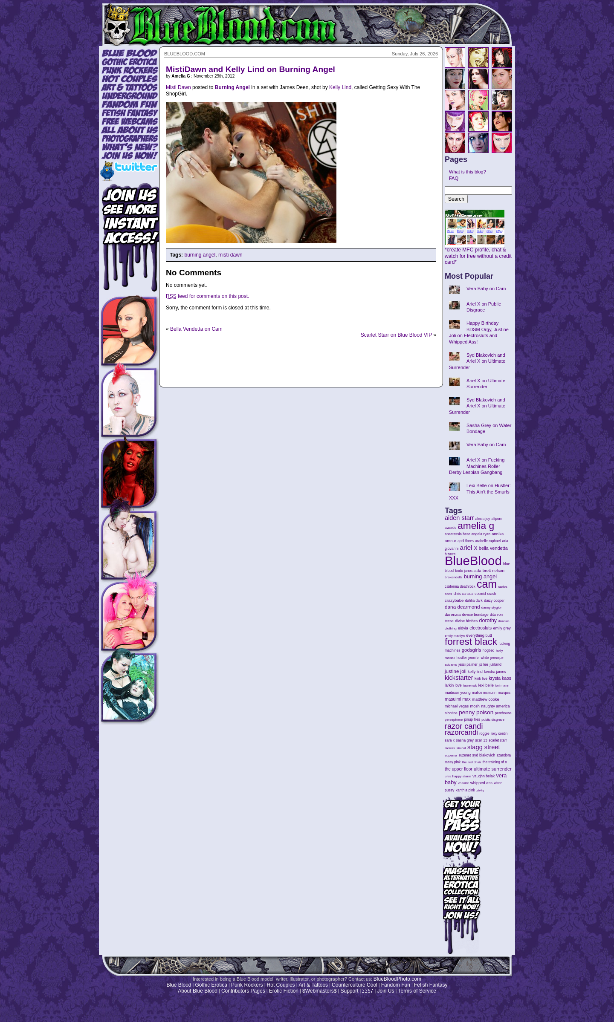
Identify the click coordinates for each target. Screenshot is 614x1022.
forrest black (471, 641)
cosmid (480, 594)
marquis (504, 693)
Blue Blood (178, 985)
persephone (454, 720)
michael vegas (457, 706)
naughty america (495, 706)
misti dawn (230, 255)
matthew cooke (485, 699)
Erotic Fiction (283, 991)
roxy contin (499, 734)
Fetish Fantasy (431, 985)
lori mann (502, 685)
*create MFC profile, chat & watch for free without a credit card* (478, 253)
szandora (504, 755)
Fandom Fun (395, 985)
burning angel (199, 255)
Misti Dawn (178, 87)
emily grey (502, 628)
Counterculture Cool (354, 985)
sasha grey (465, 740)
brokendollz (453, 577)
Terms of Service (417, 991)
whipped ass (481, 783)
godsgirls (471, 649)
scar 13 (481, 740)
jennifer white (478, 658)
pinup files (472, 720)
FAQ (453, 178)
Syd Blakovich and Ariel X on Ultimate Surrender (477, 361)
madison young (458, 692)
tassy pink (452, 762)
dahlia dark (474, 600)
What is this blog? (467, 171)
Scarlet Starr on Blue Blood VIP (396, 335)
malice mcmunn (484, 693)
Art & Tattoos (313, 985)
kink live (481, 678)
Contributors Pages (243, 991)
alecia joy (482, 519)
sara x (450, 740)
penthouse (503, 713)
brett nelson (493, 570)
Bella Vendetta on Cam (196, 329)
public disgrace (492, 720)
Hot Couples (281, 985)
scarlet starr (498, 740)
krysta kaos (500, 678)
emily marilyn (455, 636)
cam (487, 584)
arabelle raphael (488, 541)
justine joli (455, 671)
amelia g (476, 525)
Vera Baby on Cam (486, 288)
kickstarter (459, 677)
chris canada (463, 594)
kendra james (495, 672)
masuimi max (458, 699)
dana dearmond (462, 606)
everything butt (479, 635)
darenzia (452, 614)
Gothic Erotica (211, 985)
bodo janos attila (468, 571)
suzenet (464, 755)
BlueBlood (473, 561)
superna (451, 755)
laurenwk (470, 685)
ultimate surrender (493, 768)
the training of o (495, 762)
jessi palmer (468, 664)
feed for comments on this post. (207, 296)
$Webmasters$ (319, 991)
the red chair (471, 762)
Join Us (385, 991)
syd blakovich (483, 755)
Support (349, 991)
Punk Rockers (247, 985)
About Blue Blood (197, 991)
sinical (461, 748)
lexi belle (486, 685)
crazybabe (454, 600)
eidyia (463, 628)
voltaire (463, 783)
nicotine (451, 713)
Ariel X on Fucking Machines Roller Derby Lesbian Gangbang (476, 466)
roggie (484, 733)
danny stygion (491, 607)
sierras (450, 748)
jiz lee (483, 664)
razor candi (464, 726)
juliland (495, 664)
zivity (480, 790)
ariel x (468, 547)
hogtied (489, 650)
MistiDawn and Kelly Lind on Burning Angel (250, 69)
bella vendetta (493, 548)
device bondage (475, 614)
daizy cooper (494, 600)
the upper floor (458, 769)
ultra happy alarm (458, 776)
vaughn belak (483, 776)
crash (491, 594)
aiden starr (459, 517)
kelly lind (475, 672)
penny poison (476, 712)
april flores (466, 541)
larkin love (453, 685)
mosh (475, 706)
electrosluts (480, 628)
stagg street (483, 747)
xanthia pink (465, 790)
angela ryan (480, 534)
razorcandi (461, 732)
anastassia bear (457, 534)
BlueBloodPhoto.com (397, 979)
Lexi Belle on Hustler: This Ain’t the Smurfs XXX (480, 491)
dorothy (488, 621)
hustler (462, 658)
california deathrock (460, 587)
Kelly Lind (340, 87)
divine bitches (466, 621)
